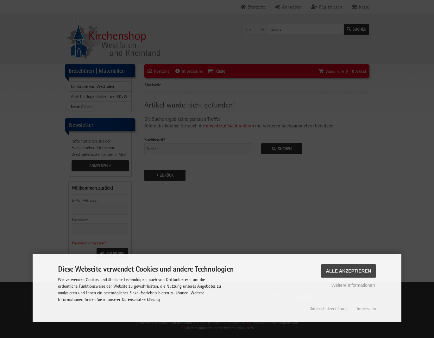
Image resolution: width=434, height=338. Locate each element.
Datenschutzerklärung (329, 308)
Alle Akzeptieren (348, 270)
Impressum (366, 308)
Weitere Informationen (353, 285)
